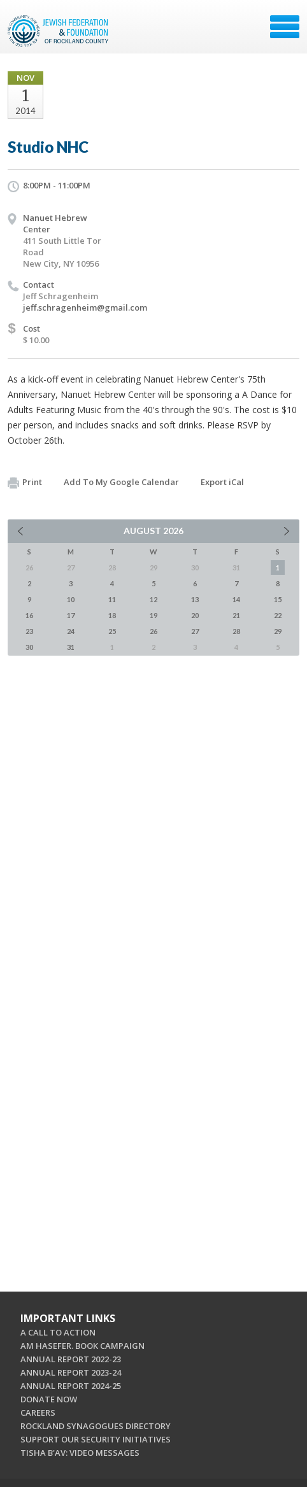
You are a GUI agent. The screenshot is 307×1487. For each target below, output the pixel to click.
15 (278, 599)
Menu (284, 26)
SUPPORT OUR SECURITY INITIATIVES (95, 1439)
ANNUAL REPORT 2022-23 (70, 1359)
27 (195, 631)
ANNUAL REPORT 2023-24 (70, 1372)
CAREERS (37, 1412)
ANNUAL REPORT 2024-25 (70, 1386)
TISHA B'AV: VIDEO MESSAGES (79, 1452)
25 (112, 631)
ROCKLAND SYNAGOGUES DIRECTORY (95, 1426)
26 (153, 631)
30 (29, 647)
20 (195, 615)
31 (71, 647)
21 (236, 615)
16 (29, 615)
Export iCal (222, 482)
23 (29, 631)
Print (25, 482)
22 (278, 615)
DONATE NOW (48, 1399)
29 (278, 631)
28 (236, 631)
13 (195, 599)
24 (71, 631)
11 (112, 599)
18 (112, 615)
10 (71, 599)
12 (153, 599)
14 (236, 599)
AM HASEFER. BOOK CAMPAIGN (82, 1345)
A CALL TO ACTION (58, 1332)
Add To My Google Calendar (121, 482)
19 (153, 615)
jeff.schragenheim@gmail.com (85, 307)
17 (71, 615)
